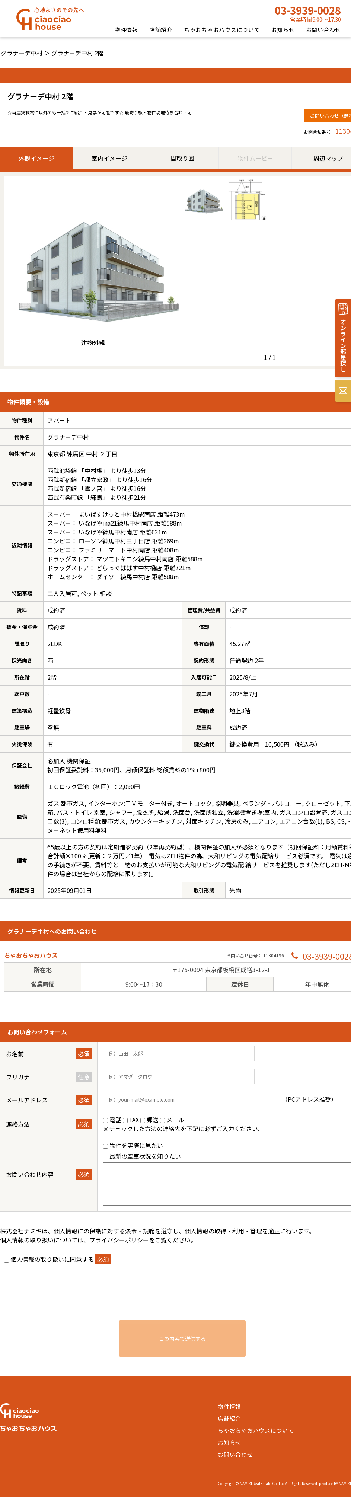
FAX (134, 1119)
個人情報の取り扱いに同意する (52, 1259)
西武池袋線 (62, 470)
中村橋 (93, 470)
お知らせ (283, 29)
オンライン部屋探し (343, 345)
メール (175, 1119)
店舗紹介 (161, 29)
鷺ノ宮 (93, 488)
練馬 (96, 497)
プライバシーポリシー (119, 1239)
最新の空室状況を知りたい (145, 1156)
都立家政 (96, 479)
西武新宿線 (62, 479)
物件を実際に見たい (136, 1145)
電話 (115, 1119)
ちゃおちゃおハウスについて (222, 29)
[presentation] (182, 1297)
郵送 (153, 1119)
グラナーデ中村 (21, 52)
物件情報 (126, 29)
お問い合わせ (323, 29)
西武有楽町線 (65, 497)
